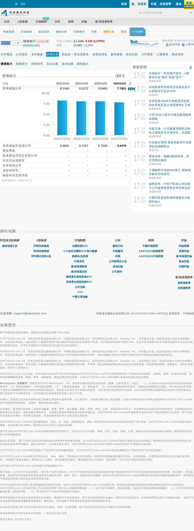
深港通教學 (184, 288)
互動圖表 (118, 251)
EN (23, 4)
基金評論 (184, 261)
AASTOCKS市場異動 (151, 256)
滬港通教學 (184, 282)
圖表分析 (118, 245)
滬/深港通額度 (80, 266)
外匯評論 (184, 266)
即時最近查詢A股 (41, 256)
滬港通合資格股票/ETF (80, 276)
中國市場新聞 (151, 245)
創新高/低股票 (80, 256)
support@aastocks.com (30, 313)
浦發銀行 (29, 41)
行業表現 (80, 261)
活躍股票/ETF (80, 245)
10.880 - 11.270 (83, 45)
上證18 (189, 44)
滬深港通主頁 (9, 245)
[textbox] (6, 43)
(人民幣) (67, 41)
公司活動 (80, 287)
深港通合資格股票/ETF (80, 281)
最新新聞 (140, 67)
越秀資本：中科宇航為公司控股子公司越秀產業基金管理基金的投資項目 (169, 187)
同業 (117, 256)
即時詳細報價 (41, 251)
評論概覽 (184, 245)
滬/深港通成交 (80, 271)
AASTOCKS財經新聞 (151, 251)
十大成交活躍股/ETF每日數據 (80, 251)
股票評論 (184, 251)
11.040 (78, 41)
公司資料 (118, 271)
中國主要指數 (80, 296)
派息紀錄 (118, 266)
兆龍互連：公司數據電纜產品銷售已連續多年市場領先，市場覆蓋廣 (169, 132)
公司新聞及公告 (118, 261)
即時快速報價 (41, 245)
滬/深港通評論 (184, 256)
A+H (80, 291)
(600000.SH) (31, 45)
